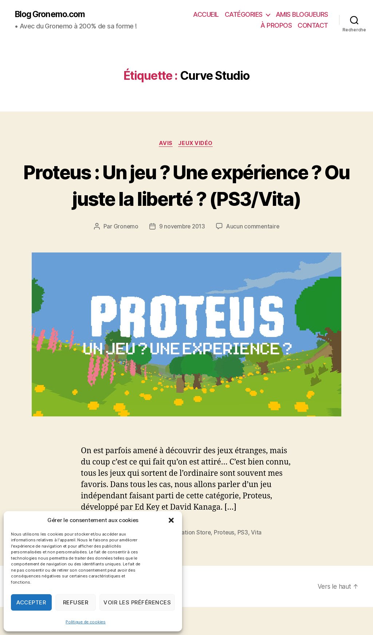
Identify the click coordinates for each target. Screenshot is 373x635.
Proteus (226, 560)
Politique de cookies (86, 621)
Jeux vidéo (197, 144)
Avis (165, 144)
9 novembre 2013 (181, 254)
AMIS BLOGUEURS (302, 15)
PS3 (244, 560)
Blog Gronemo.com (52, 14)
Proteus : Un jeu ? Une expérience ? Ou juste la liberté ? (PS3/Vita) (186, 198)
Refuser (76, 602)
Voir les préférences (137, 602)
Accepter (31, 602)
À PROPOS (276, 26)
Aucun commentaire (253, 254)
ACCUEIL (206, 15)
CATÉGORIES (244, 15)
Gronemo (124, 254)
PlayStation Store (189, 560)
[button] (171, 520)
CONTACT (313, 26)
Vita (258, 560)
